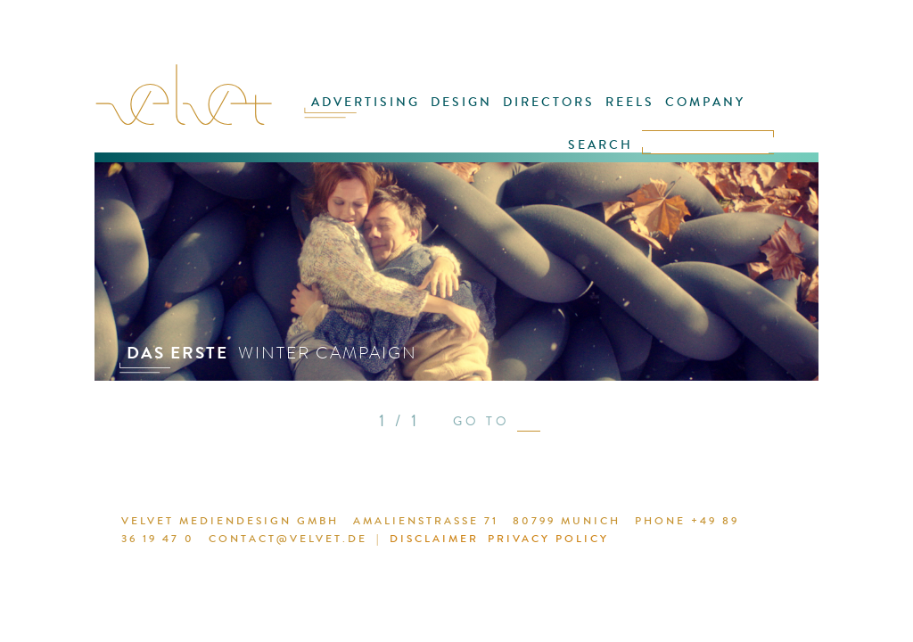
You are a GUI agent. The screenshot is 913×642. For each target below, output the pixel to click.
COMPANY (705, 102)
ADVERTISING (365, 102)
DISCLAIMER (434, 538)
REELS (629, 102)
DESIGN (461, 102)
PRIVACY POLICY (548, 538)
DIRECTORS (549, 102)
